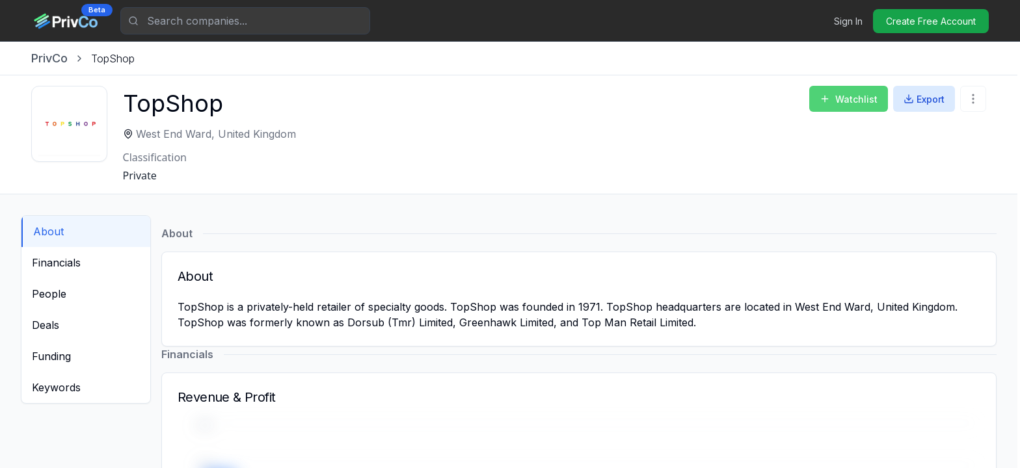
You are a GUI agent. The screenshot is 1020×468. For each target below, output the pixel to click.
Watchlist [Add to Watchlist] (849, 99)
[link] (113, 58)
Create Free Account (931, 21)
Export (924, 99)
